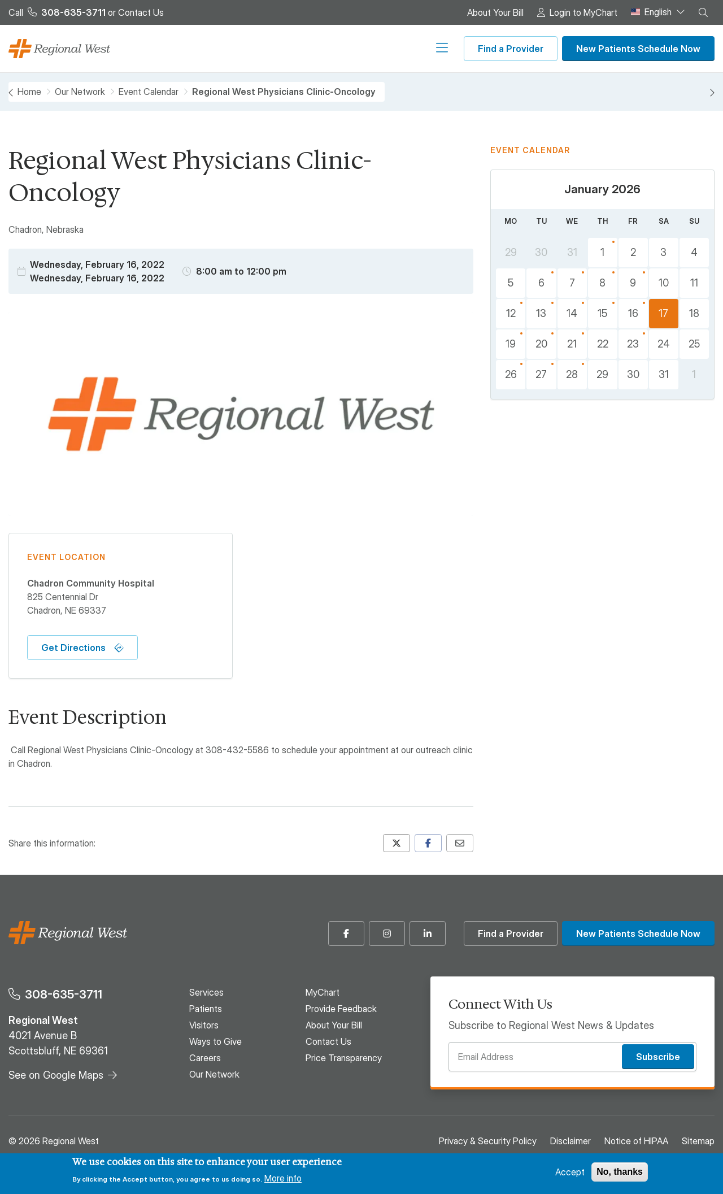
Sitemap (698, 1141)
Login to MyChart (583, 12)
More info (283, 1178)
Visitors (264, 48)
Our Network (422, 48)
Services (177, 48)
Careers (369, 48)
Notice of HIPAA (636, 1141)
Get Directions (73, 647)
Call (57, 12)
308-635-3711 (63, 994)
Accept (570, 1172)
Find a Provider (510, 48)
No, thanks (619, 1171)
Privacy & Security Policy (488, 1141)
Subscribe (658, 1056)
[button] (703, 12)
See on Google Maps (55, 1075)
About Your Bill (495, 12)
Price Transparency (344, 1057)
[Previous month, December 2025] (11, 92)
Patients (221, 48)
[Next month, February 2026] (711, 92)
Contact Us (141, 12)
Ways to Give (317, 48)
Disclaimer (570, 1141)
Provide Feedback (341, 1008)
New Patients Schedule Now (638, 48)
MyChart (322, 992)
